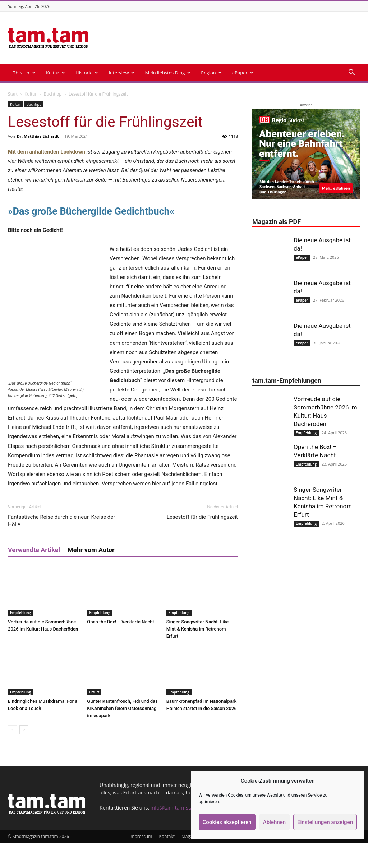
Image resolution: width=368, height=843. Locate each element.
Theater (24, 72)
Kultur (55, 72)
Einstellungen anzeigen (325, 822)
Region (211, 72)
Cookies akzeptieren (227, 822)
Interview (121, 72)
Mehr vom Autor (91, 550)
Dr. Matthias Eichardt (38, 136)
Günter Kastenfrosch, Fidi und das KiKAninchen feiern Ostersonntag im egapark (122, 708)
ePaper (242, 72)
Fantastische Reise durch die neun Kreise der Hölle (61, 521)
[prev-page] (12, 729)
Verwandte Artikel (34, 550)
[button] (351, 73)
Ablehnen (274, 822)
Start (13, 94)
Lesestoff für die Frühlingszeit (202, 517)
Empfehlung (20, 612)
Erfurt (94, 692)
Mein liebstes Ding (167, 72)
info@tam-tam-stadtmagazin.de (188, 807)
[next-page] (23, 729)
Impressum (140, 836)
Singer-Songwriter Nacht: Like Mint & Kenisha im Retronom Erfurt (197, 629)
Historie (86, 72)
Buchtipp (53, 94)
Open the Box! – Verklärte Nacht (120, 621)
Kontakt (166, 836)
